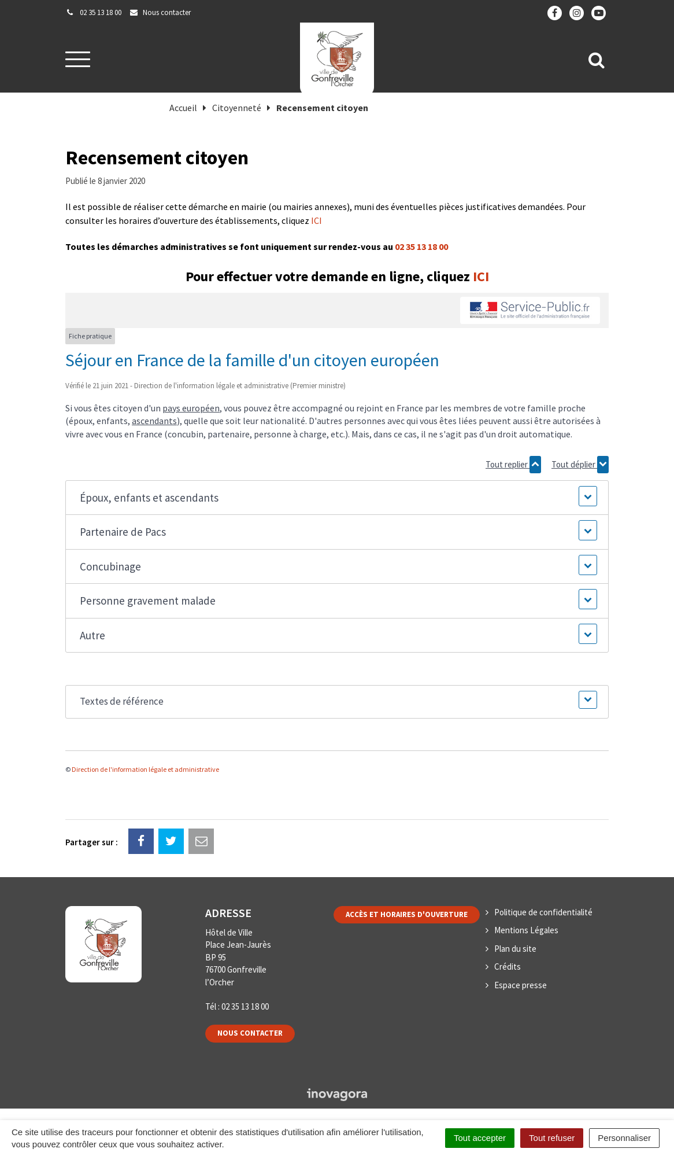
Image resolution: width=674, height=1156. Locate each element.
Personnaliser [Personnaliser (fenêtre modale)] (624, 1138)
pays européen (191, 408)
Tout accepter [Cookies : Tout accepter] (480, 1138)
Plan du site (515, 948)
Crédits (507, 966)
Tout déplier (580, 464)
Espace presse (520, 985)
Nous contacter (250, 1033)
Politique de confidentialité (543, 912)
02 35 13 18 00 (421, 246)
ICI (316, 220)
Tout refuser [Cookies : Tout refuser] (552, 1138)
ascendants (154, 420)
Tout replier (513, 464)
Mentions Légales (526, 930)
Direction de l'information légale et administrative (145, 769)
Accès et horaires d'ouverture (407, 914)
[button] (336, 498)
